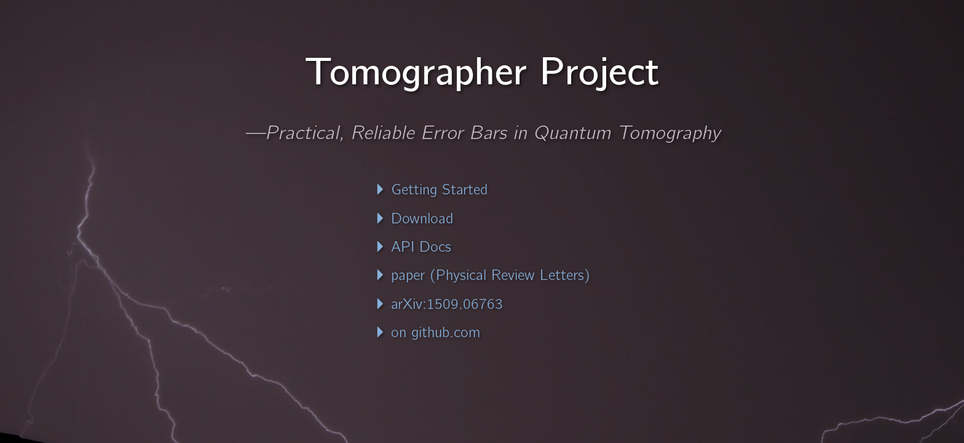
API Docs (412, 246)
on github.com (427, 332)
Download (413, 218)
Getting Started (431, 189)
